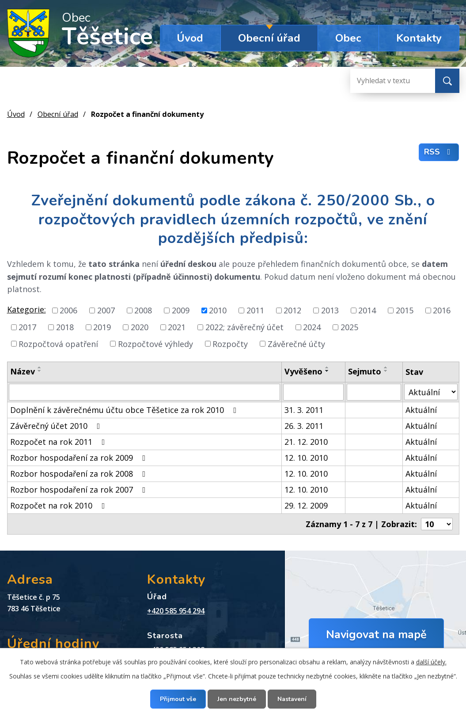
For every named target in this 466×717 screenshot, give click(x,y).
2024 (312, 327)
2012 (292, 310)
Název (22, 371)
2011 (255, 310)
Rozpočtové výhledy (155, 343)
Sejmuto (364, 371)
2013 (330, 310)
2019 (102, 327)
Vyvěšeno (303, 371)
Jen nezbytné (236, 699)
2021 (177, 327)
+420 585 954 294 (176, 611)
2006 (68, 310)
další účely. (431, 662)
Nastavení (292, 699)
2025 (349, 327)
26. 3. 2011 (303, 425)
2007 (106, 310)
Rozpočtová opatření (58, 343)
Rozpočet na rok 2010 (59, 505)
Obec (348, 38)
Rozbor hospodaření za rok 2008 (79, 473)
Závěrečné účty (296, 343)
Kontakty (419, 38)
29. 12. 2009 (306, 505)
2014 (367, 310)
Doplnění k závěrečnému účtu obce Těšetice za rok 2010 (125, 410)
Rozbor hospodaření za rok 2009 (79, 457)
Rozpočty (230, 343)
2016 (442, 310)
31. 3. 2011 (303, 410)
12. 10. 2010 (306, 457)
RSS (439, 151)
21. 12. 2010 (306, 441)
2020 (139, 327)
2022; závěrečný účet (244, 327)
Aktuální (421, 410)
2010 (218, 310)
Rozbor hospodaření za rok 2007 (79, 489)
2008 (143, 310)
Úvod (190, 38)
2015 (404, 310)
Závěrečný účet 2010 (57, 425)
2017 (27, 327)
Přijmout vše (178, 699)
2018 (65, 327)
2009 (180, 310)
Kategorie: (26, 309)
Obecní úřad (269, 38)
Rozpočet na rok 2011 (59, 441)
